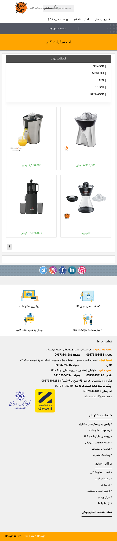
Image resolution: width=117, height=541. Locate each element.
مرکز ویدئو (104, 497)
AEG (101, 80)
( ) (58, 19)
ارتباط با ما (104, 503)
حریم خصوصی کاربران (97, 443)
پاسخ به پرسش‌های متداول (94, 424)
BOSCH (99, 87)
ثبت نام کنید (80, 19)
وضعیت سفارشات (99, 430)
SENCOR (98, 66)
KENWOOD (97, 94)
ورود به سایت (101, 19)
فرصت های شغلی (100, 472)
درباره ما (105, 485)
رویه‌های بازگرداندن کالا (97, 436)
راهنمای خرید (102, 479)
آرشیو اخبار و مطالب (98, 491)
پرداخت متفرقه (101, 455)
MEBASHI (98, 73)
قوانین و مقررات (101, 449)
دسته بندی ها (57, 29)
